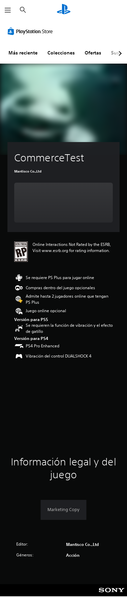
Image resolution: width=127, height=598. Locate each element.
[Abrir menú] (7, 10)
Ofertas (93, 53)
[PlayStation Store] (31, 31)
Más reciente (23, 53)
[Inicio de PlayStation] (63, 10)
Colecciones (61, 53)
